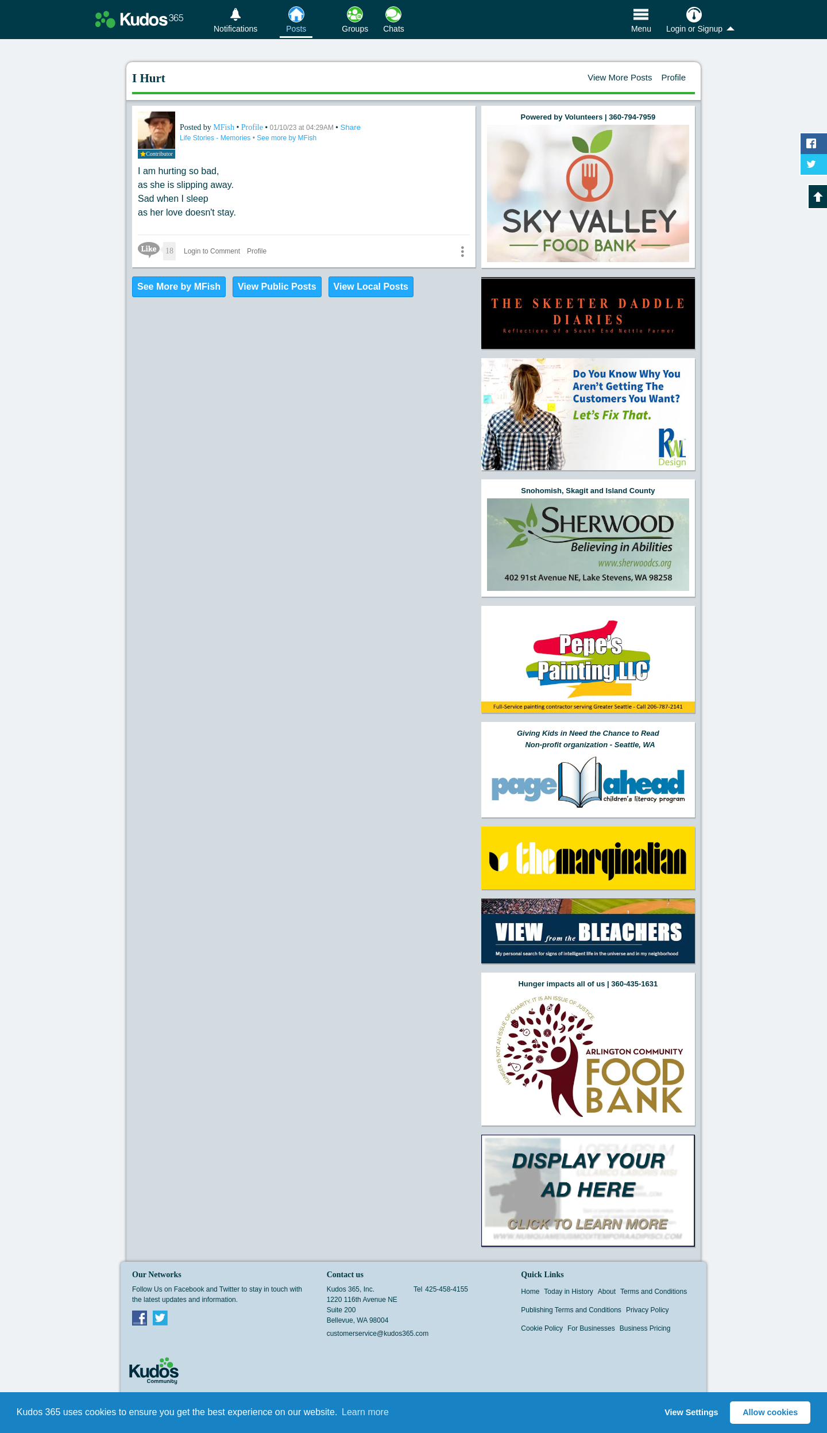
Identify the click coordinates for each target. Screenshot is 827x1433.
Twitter (160, 1317)
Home (530, 1292)
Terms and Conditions (653, 1292)
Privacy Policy (647, 1310)
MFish (224, 127)
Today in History (568, 1292)
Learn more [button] (365, 1412)
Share (351, 127)
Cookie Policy (542, 1328)
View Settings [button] (691, 1412)
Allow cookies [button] (770, 1412)
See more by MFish (286, 138)
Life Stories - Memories (216, 138)
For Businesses (591, 1328)
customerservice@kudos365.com (378, 1334)
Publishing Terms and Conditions (571, 1310)
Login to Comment (212, 251)
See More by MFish (179, 286)
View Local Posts (371, 286)
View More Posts (620, 77)
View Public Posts (277, 286)
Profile (673, 77)
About (607, 1292)
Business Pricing (645, 1328)
